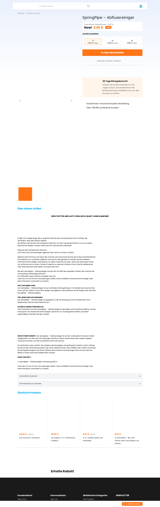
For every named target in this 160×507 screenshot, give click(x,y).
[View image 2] (40, 194)
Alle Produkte (88, 499)
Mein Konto (22, 499)
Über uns (54, 499)
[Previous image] (20, 100)
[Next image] (71, 100)
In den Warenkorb (112, 52)
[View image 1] (25, 194)
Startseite (21, 13)
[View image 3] (54, 194)
